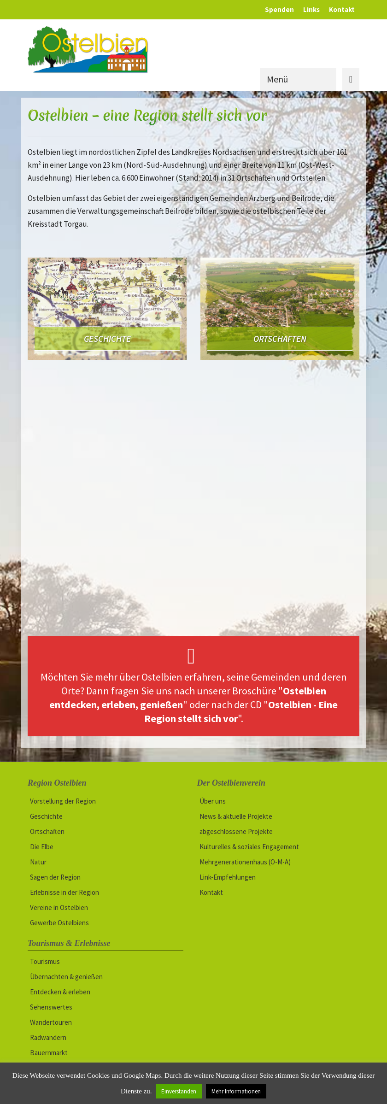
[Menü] (309, 79)
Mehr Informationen (236, 1091)
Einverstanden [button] (178, 1091)
